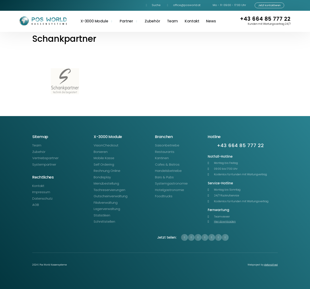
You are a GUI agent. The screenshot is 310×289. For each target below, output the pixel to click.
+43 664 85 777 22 (265, 18)
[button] (184, 237)
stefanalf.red (271, 264)
